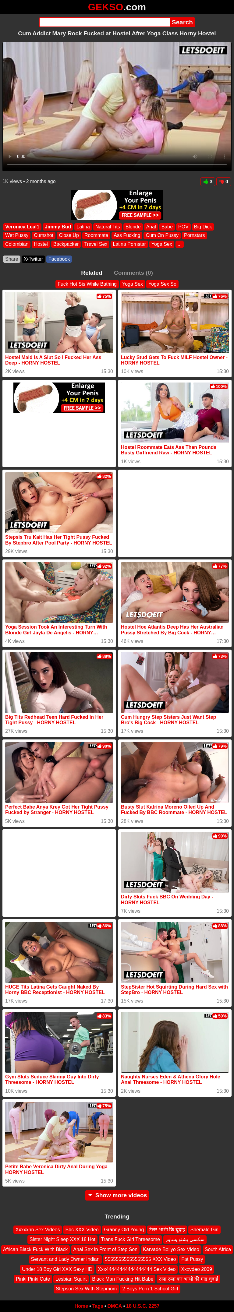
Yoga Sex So (162, 284)
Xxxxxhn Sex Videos (38, 1229)
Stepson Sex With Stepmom (86, 1289)
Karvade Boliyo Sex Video (171, 1249)
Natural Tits (107, 226)
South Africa (218, 1249)
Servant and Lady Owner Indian (65, 1259)
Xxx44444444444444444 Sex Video (137, 1269)
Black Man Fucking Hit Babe (122, 1279)
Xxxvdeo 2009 (196, 1269)
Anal (151, 226)
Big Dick (203, 226)
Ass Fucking (127, 235)
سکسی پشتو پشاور (184, 1239)
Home (81, 1306)
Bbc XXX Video (81, 1229)
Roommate (96, 235)
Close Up (69, 235)
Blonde (133, 226)
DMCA (114, 1306)
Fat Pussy (192, 1259)
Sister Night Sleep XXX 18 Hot (62, 1239)
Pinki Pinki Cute (33, 1279)
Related (91, 273)
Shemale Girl (204, 1229)
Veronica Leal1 (22, 226)
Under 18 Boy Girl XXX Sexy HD (57, 1269)
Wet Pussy (16, 235)
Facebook (59, 259)
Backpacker (66, 244)
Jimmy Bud (58, 226)
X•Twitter (33, 259)
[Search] (104, 22)
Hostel (41, 244)
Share (11, 259)
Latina (83, 226)
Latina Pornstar (129, 244)
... (180, 244)
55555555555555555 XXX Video (140, 1259)
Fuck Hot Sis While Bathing (87, 284)
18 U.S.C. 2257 (142, 1306)
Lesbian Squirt (71, 1279)
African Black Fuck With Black (35, 1249)
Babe (167, 226)
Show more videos (117, 1195)
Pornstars (194, 235)
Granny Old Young (124, 1229)
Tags (97, 1306)
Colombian (16, 244)
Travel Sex (95, 244)
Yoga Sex (161, 244)
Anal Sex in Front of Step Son (105, 1249)
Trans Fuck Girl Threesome (130, 1239)
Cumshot (43, 235)
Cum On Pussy (162, 235)
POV (183, 226)
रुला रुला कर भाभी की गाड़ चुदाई (188, 1279)
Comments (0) (133, 273)
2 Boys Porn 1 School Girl (150, 1289)
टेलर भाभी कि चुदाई (167, 1229)
